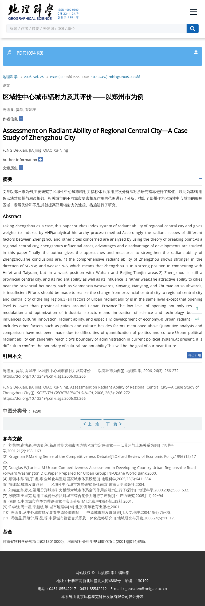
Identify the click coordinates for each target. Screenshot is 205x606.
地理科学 (10, 77)
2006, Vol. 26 (34, 77)
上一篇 (91, 423)
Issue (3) (56, 77)
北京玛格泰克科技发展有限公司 (102, 596)
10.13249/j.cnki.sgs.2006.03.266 (115, 77)
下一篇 (114, 423)
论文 (6, 85)
